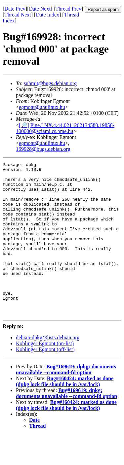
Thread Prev (68, 9)
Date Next (40, 9)
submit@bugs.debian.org (50, 83)
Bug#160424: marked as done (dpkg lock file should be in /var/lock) (64, 412)
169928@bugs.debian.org (43, 149)
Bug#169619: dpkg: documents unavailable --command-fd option (66, 400)
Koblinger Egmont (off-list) (45, 380)
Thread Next (17, 14)
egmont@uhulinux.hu (42, 107)
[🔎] (24, 125)
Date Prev (14, 9)
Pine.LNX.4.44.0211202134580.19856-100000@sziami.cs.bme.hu (65, 128)
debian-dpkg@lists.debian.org (47, 368)
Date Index (47, 14)
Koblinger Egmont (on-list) (45, 374)
